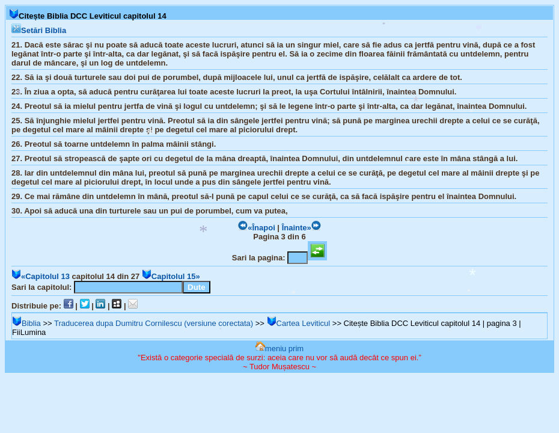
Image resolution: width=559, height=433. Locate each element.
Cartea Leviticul (299, 323)
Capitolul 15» (171, 276)
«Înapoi (256, 227)
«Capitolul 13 (40, 276)
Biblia (26, 323)
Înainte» (301, 227)
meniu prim (279, 348)
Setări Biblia (38, 30)
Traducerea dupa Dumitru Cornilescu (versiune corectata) (153, 323)
